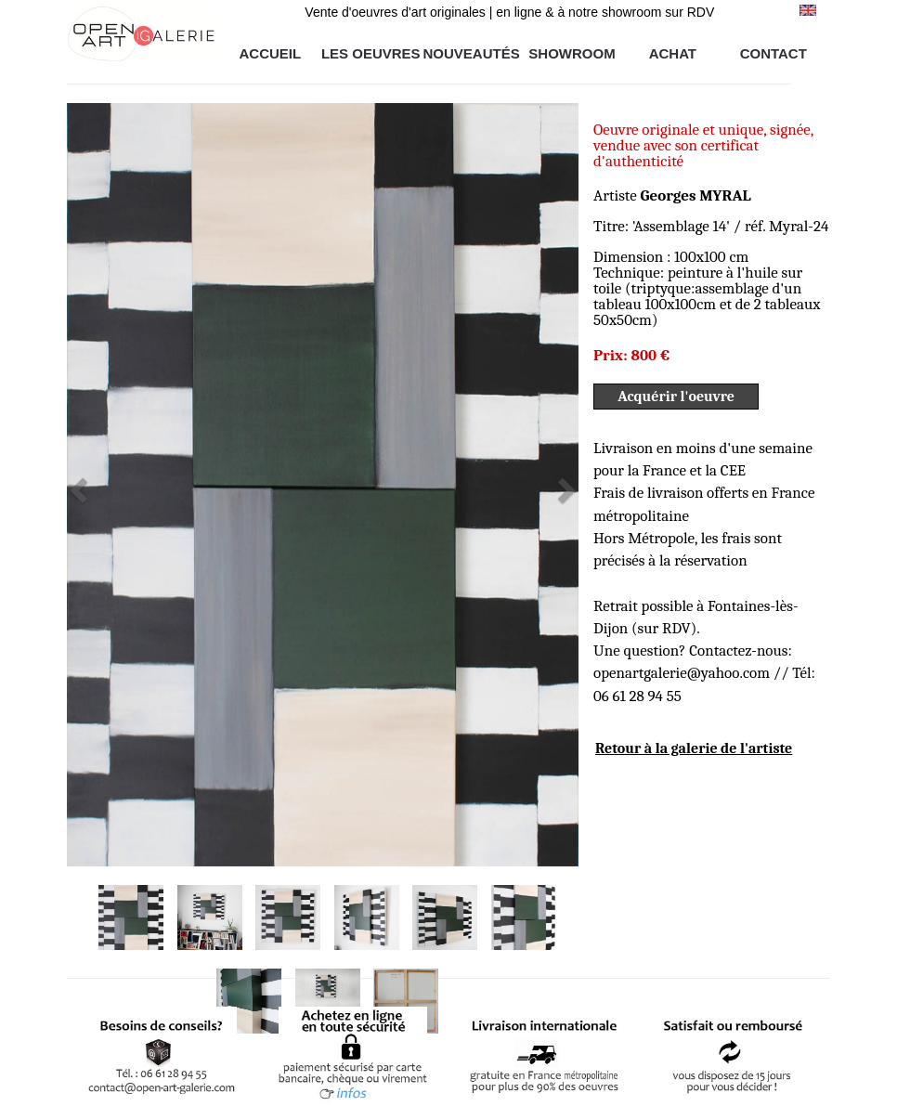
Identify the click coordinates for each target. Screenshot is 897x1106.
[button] (105, 484)
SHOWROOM (571, 53)
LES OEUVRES (371, 53)
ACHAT (672, 53)
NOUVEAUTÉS (471, 53)
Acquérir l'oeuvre (676, 396)
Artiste (672, 195)
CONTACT (773, 53)
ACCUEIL (271, 53)
